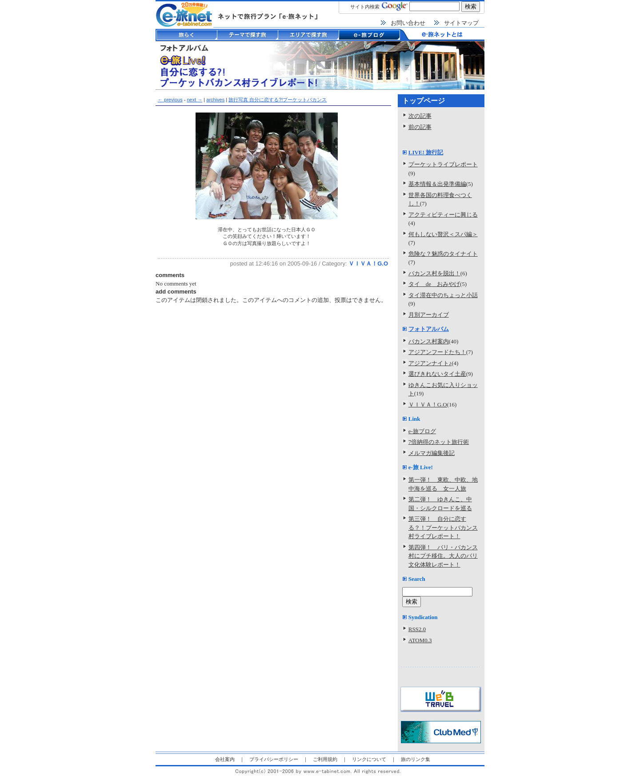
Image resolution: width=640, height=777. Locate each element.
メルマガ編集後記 (431, 453)
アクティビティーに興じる (443, 214)
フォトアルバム (428, 329)
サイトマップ (461, 23)
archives (215, 99)
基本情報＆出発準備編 (437, 184)
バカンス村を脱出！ (434, 273)
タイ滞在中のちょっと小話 (443, 295)
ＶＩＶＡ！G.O (368, 263)
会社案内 (225, 759)
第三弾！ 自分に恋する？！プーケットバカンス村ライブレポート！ (443, 527)
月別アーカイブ (428, 314)
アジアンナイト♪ (430, 363)
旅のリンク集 (415, 759)
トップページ (423, 101)
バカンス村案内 (428, 341)
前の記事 (420, 127)
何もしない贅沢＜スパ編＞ (443, 234)
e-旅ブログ (422, 431)
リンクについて (369, 759)
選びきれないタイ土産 (437, 373)
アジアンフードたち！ (437, 352)
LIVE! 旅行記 (425, 152)
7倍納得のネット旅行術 (438, 442)
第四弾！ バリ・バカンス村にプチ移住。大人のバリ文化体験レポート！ (443, 556)
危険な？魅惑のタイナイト (443, 253)
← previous (170, 99)
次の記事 (420, 116)
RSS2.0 (417, 629)
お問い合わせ (408, 23)
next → (194, 99)
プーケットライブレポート (443, 164)
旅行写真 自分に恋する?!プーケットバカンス (277, 99)
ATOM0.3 (420, 640)
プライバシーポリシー (273, 759)
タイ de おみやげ (434, 284)
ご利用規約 (325, 759)
